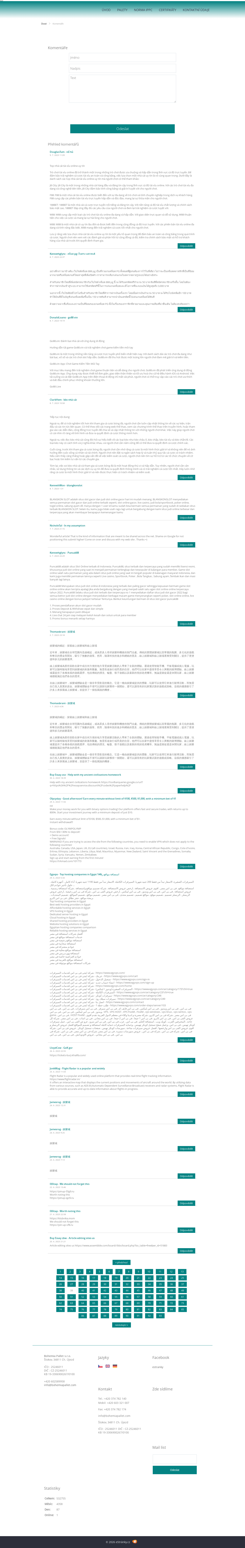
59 (160, 1296)
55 (116, 1296)
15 (71, 1278)
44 (127, 1290)
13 (182, 1271)
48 (171, 1290)
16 (82, 1278)
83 (160, 1309)
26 (60, 1284)
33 (138, 1284)
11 (160, 1271)
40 (82, 1290)
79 (116, 1309)
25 (182, 1278)
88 (105, 1315)
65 (93, 1303)
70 (149, 1303)
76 (82, 1309)
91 (138, 1315)
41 (93, 1290)
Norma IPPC (143, 10)
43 (116, 1290)
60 (171, 1296)
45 (138, 1290)
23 (160, 1278)
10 (149, 1271)
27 (71, 1284)
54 (105, 1296)
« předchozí (121, 1262)
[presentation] (122, 112)
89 (116, 1315)
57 (138, 1296)
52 (82, 1296)
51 (71, 1296)
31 (116, 1284)
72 (171, 1303)
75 (71, 1309)
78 (105, 1309)
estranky (157, 1367)
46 (149, 1290)
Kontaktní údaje (196, 10)
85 (182, 1309)
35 (160, 1284)
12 (171, 1271)
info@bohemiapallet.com (60, 1385)
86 (82, 1315)
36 (171, 1284)
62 (60, 1303)
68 (127, 1303)
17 (93, 1278)
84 (171, 1309)
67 (116, 1303)
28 (82, 1284)
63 (71, 1303)
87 (93, 1315)
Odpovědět (186, 246)
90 (127, 1315)
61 (182, 1296)
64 (82, 1303)
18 (105, 1278)
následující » (121, 1325)
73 (182, 1303)
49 (182, 1290)
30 (105, 1284)
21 (138, 1278)
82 (149, 1309)
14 (60, 1278)
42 (105, 1290)
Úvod (106, 10)
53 (93, 1296)
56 (127, 1296)
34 (149, 1284)
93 (160, 1315)
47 (160, 1290)
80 (127, 1309)
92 (149, 1315)
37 (182, 1284)
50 (60, 1296)
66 (105, 1303)
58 (149, 1296)
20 (127, 1278)
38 (60, 1290)
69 (138, 1303)
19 (116, 1278)
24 (171, 1278)
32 (127, 1284)
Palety (122, 10)
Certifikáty (167, 10)
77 (93, 1309)
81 (138, 1309)
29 (93, 1284)
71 (160, 1303)
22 (149, 1278)
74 (60, 1309)
